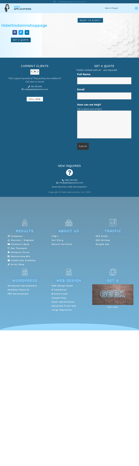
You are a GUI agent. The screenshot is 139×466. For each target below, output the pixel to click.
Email (81, 89)
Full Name (84, 74)
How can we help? (90, 104)
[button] (136, 8)
